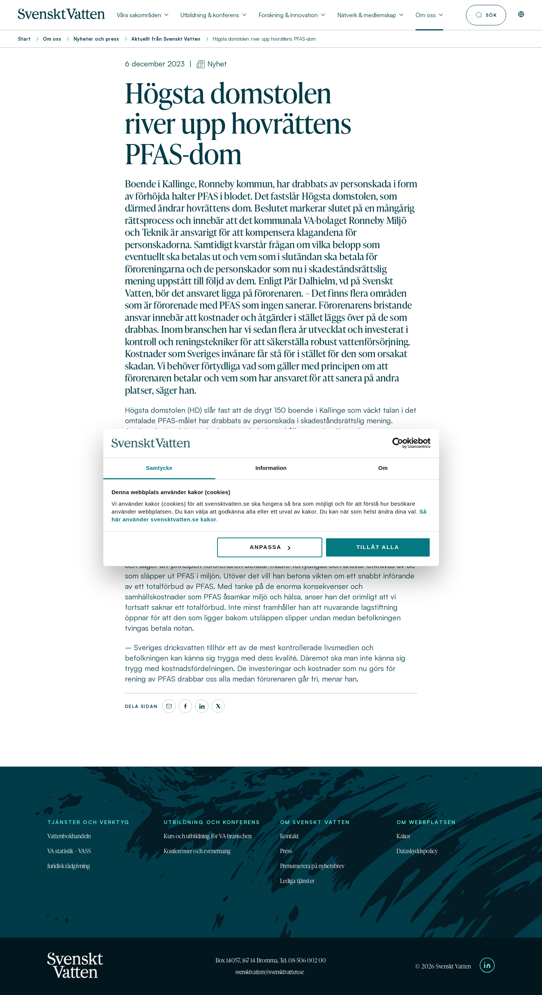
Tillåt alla (377, 547)
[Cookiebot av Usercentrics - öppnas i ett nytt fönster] (397, 443)
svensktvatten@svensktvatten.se (269, 972)
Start (24, 39)
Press (286, 851)
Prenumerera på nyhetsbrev (312, 866)
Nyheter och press (96, 39)
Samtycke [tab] (159, 468)
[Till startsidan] (61, 17)
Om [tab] (383, 468)
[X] (218, 706)
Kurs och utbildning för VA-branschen (208, 836)
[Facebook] (185, 706)
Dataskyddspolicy (417, 851)
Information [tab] (271, 468)
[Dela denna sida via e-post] (169, 706)
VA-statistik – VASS (69, 851)
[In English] (521, 15)
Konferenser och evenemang (197, 851)
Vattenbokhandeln (69, 836)
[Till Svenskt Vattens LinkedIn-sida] (487, 966)
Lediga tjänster (297, 881)
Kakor (404, 836)
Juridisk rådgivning (68, 866)
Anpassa (270, 547)
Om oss (52, 39)
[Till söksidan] (486, 15)
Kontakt (289, 836)
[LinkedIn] (202, 706)
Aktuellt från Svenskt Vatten (165, 39)
